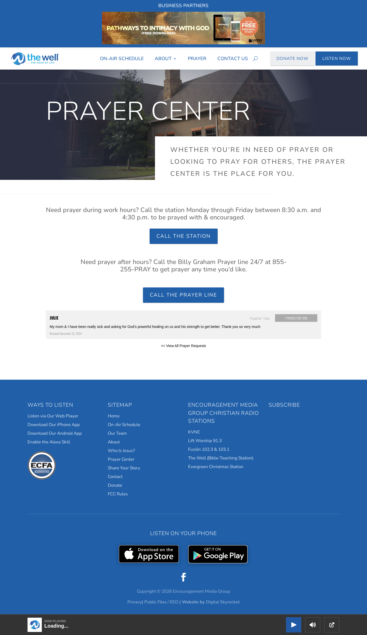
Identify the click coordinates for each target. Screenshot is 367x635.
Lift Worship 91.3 (205, 441)
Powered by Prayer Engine (65, 354)
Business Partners (183, 5)
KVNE (194, 432)
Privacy (134, 602)
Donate (115, 485)
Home (114, 416)
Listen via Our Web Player (53, 416)
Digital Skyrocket (223, 602)
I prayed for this (296, 318)
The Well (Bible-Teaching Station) (220, 458)
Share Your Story (124, 468)
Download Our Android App (55, 433)
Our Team (117, 433)
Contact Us (232, 58)
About (163, 58)
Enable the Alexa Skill (49, 442)
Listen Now (336, 58)
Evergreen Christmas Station (215, 467)
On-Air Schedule (122, 58)
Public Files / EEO (161, 602)
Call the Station (183, 236)
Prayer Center (121, 459)
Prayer (197, 58)
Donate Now (292, 58)
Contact (115, 477)
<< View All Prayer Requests (183, 346)
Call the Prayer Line (183, 295)
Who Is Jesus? (121, 451)
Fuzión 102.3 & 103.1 (208, 449)
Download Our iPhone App (54, 425)
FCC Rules (118, 494)
